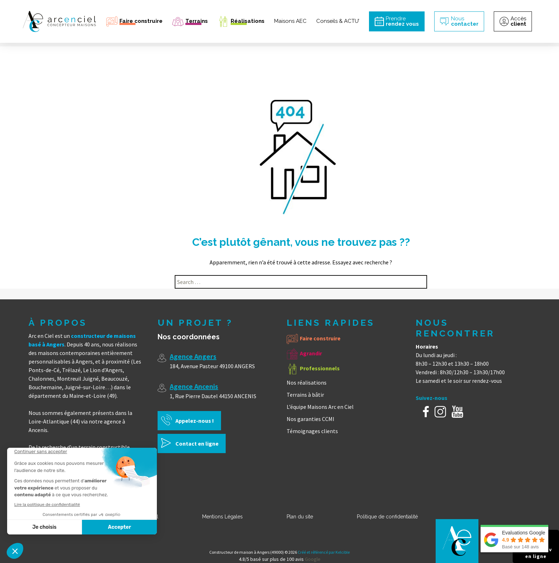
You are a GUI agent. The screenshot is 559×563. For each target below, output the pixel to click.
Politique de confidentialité (387, 516)
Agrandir (311, 353)
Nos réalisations (307, 382)
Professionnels (320, 368)
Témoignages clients (312, 431)
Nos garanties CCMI (310, 418)
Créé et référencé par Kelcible (324, 552)
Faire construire (320, 338)
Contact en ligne (197, 443)
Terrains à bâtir (305, 394)
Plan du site (300, 516)
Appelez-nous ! (194, 420)
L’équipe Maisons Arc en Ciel (320, 406)
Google (312, 559)
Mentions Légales (222, 516)
